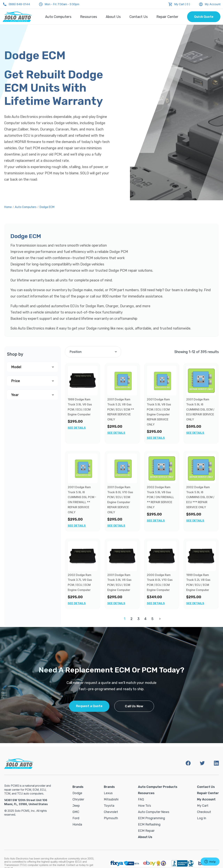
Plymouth (111, 818)
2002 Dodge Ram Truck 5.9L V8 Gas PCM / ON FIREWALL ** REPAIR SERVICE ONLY (160, 497)
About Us (113, 17)
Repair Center (167, 17)
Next (159, 618)
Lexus (108, 793)
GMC (75, 812)
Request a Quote (89, 706)
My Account (209, 4)
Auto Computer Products (157, 787)
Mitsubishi (111, 799)
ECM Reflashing (149, 824)
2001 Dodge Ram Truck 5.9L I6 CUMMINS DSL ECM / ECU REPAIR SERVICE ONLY (200, 409)
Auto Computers (58, 17)
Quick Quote (203, 17)
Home (8, 207)
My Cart (202, 806)
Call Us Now (134, 706)
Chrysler (78, 799)
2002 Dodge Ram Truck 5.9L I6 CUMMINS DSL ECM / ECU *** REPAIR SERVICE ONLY (200, 497)
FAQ (141, 799)
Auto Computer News (153, 812)
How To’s (144, 806)
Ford (75, 818)
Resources (88, 17)
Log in (201, 818)
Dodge (77, 793)
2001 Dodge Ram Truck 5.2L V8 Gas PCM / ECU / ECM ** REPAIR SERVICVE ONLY (120, 409)
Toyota (109, 806)
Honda (77, 824)
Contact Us (138, 17)
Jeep (76, 806)
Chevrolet (111, 812)
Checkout (204, 812)
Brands (77, 787)
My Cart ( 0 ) (182, 4)
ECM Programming (151, 818)
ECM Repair (146, 831)
